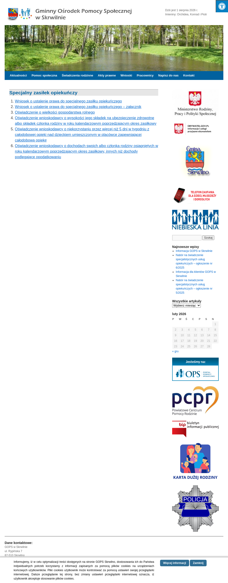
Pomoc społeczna (44, 75)
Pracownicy (145, 75)
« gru (175, 351)
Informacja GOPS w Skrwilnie (194, 251)
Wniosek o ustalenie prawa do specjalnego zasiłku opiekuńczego (68, 101)
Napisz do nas (168, 75)
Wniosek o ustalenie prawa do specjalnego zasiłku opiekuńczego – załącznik (78, 107)
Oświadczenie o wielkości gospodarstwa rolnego (55, 112)
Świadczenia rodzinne (77, 75)
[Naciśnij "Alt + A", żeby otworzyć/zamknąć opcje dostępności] (222, 6)
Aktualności (18, 75)
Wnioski (126, 75)
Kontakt (188, 75)
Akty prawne (107, 75)
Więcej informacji (174, 563)
